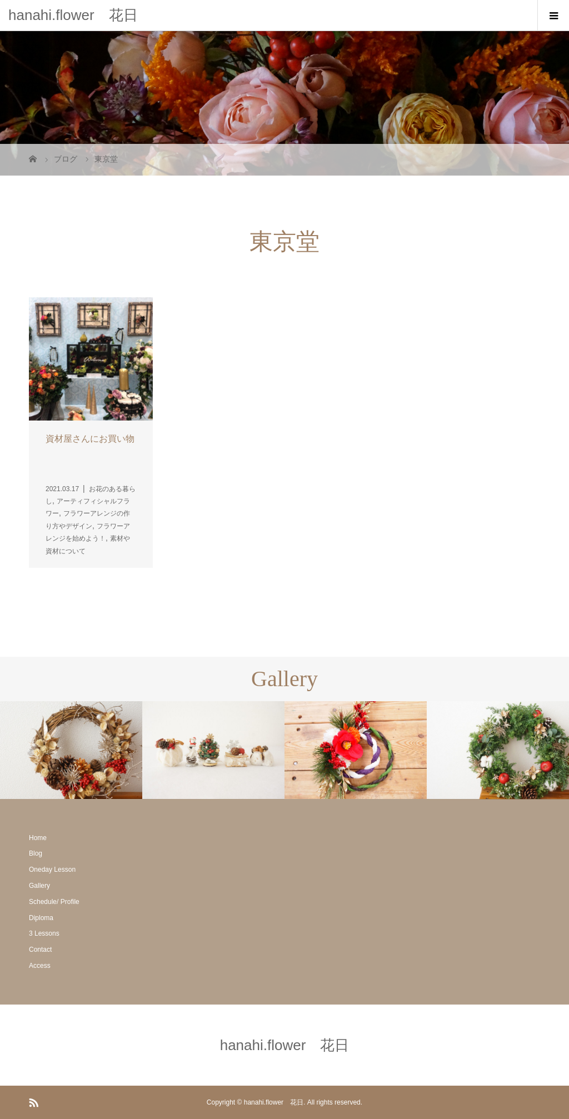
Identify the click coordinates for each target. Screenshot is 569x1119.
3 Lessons (44, 933)
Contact (40, 949)
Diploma (41, 918)
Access (40, 966)
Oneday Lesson (52, 869)
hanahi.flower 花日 (73, 15)
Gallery (39, 886)
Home (38, 838)
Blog (35, 853)
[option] (71, 750)
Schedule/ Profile (54, 902)
